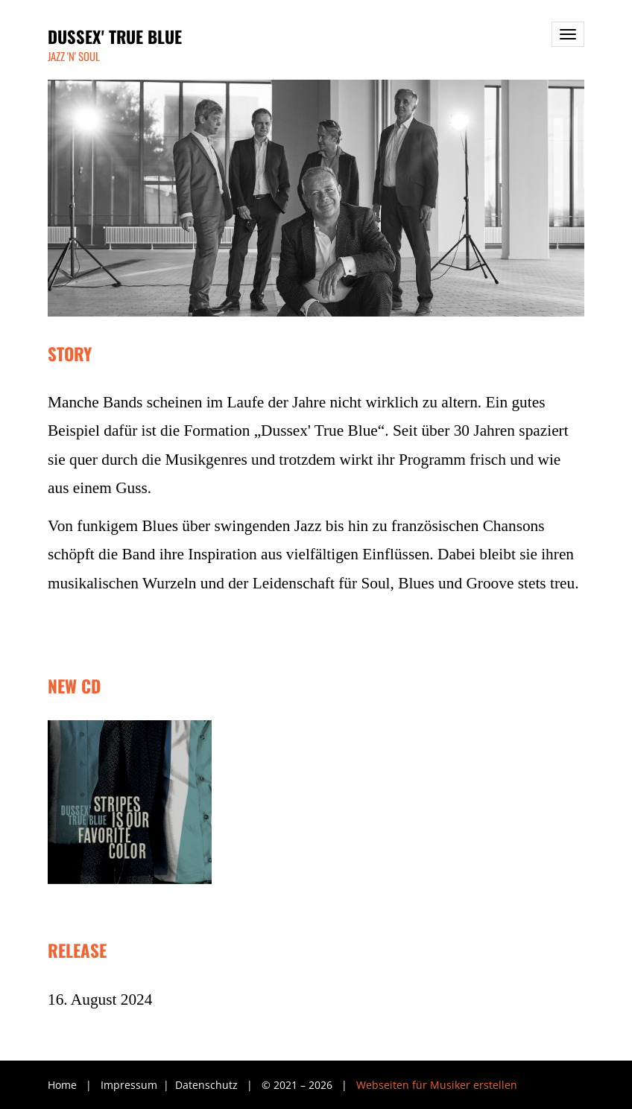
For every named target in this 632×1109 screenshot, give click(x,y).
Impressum (130, 1085)
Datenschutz (208, 1085)
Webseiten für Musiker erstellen (436, 1085)
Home (62, 1085)
